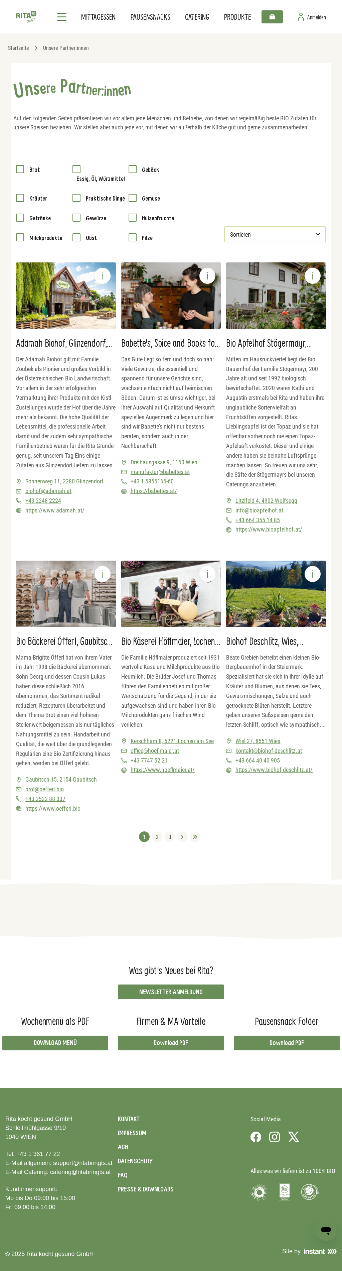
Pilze (147, 238)
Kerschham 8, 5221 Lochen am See (172, 740)
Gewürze (96, 218)
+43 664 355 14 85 (257, 520)
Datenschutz (135, 1161)
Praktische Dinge (105, 198)
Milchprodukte (45, 238)
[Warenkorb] (272, 16)
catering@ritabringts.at (80, 1172)
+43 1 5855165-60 (152, 481)
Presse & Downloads (146, 1189)
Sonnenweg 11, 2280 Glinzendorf (64, 481)
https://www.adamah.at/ (54, 510)
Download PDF (171, 1042)
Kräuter (38, 198)
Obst (91, 238)
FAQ (123, 1175)
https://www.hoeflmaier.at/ (163, 769)
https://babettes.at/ (154, 490)
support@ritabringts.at (82, 1163)
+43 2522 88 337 (45, 798)
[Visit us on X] (294, 1137)
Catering (197, 17)
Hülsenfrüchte (158, 218)
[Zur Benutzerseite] (312, 17)
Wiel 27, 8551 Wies (257, 740)
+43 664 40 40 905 (257, 760)
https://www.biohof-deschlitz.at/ (274, 769)
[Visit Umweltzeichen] (259, 1192)
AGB (123, 1147)
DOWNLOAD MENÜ (55, 1042)
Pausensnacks (150, 17)
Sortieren (241, 234)
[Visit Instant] (320, 1251)
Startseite (18, 48)
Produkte (237, 17)
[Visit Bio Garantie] (310, 1192)
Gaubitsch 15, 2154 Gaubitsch (61, 779)
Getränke (40, 218)
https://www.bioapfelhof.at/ (268, 529)
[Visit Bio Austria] (284, 1192)
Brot (34, 170)
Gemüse (151, 198)
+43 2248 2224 (43, 500)
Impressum (132, 1133)
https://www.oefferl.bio (52, 808)
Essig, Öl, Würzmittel (100, 179)
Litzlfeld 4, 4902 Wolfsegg (266, 500)
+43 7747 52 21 (149, 760)
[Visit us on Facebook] (255, 1137)
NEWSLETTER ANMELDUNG (171, 992)
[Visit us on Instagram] (274, 1137)
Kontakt (129, 1119)
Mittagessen (98, 17)
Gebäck (150, 170)
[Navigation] (61, 16)
